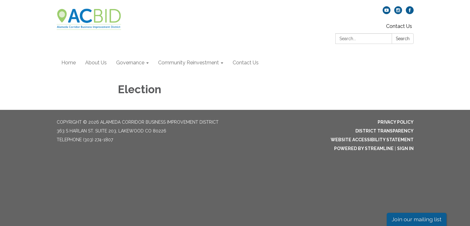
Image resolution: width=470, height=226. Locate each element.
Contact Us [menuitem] (246, 63)
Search (403, 38)
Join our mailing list (417, 219)
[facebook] (410, 12)
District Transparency (384, 130)
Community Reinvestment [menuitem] (188, 63)
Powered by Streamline (364, 148)
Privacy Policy (396, 122)
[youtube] (386, 12)
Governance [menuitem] (130, 63)
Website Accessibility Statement (372, 139)
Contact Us (399, 26)
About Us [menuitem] (96, 63)
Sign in (405, 148)
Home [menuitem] (68, 63)
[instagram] (398, 12)
